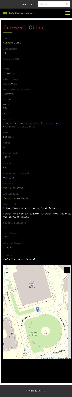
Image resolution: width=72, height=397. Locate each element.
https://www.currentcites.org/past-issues (30, 208)
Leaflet (44, 358)
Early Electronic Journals (20, 259)
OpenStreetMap (56, 358)
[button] (37, 309)
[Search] (54, 4)
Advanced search (29, 4)
